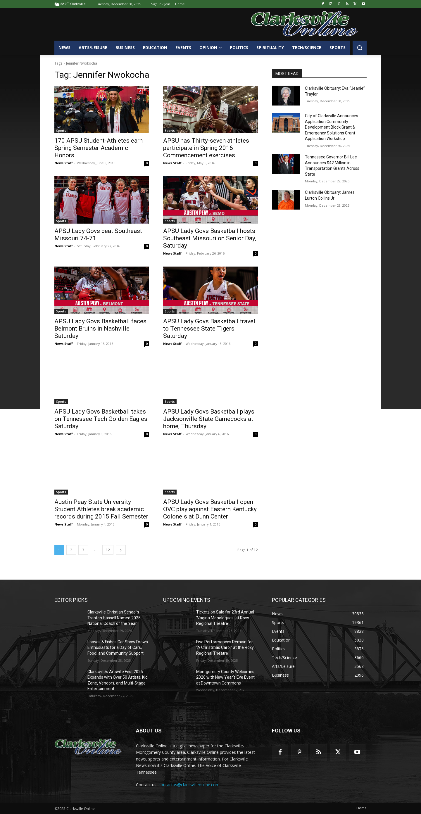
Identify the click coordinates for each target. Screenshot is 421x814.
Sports (61, 131)
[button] (360, 48)
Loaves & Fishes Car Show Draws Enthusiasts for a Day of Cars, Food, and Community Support (117, 648)
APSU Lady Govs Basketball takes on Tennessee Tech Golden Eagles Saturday (100, 419)
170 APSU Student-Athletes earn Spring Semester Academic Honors (98, 148)
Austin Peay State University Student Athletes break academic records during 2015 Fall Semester (101, 509)
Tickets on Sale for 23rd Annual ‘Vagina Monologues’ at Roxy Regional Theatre (225, 618)
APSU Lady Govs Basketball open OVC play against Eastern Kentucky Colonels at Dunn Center (210, 509)
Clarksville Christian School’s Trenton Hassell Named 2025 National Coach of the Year (114, 618)
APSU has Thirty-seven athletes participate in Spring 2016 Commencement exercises (206, 148)
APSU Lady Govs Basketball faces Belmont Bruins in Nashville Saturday (100, 328)
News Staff (63, 163)
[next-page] (121, 550)
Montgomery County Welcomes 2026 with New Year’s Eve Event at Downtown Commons (225, 677)
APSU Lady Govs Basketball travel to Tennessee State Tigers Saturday (209, 328)
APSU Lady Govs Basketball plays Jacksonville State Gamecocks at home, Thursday (208, 419)
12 (108, 549)
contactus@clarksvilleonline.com (189, 784)
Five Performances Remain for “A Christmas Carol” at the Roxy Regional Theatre (225, 648)
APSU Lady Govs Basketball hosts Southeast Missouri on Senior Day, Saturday (209, 238)
